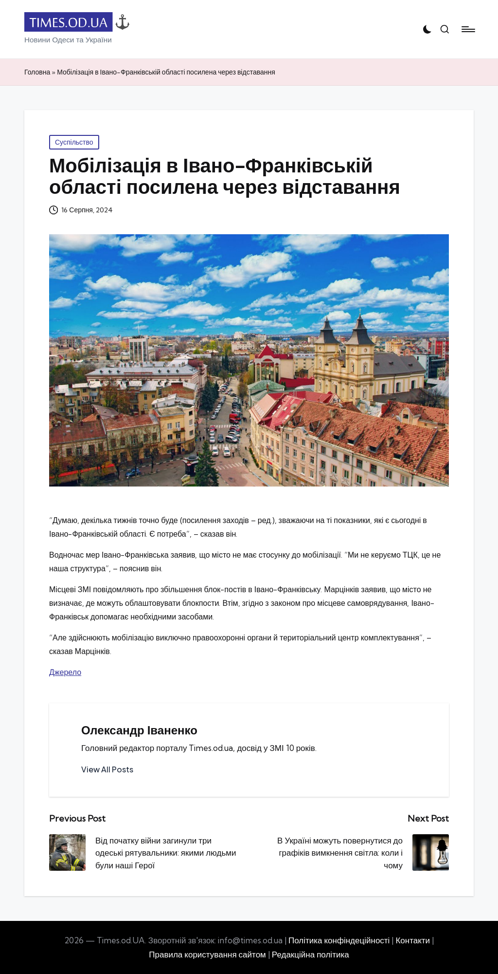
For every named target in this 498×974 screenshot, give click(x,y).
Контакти (412, 940)
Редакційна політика (310, 954)
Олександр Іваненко (139, 730)
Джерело (65, 672)
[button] (107, 769)
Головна (37, 72)
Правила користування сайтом (207, 954)
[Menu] (468, 29)
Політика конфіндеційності (339, 940)
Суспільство (74, 142)
